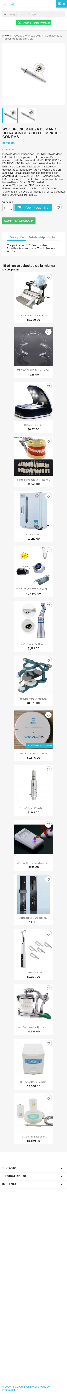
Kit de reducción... (33, 972)
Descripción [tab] (16, 237)
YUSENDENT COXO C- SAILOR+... (33, 589)
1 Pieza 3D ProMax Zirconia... (33, 753)
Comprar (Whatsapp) (19, 220)
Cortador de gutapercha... (33, 917)
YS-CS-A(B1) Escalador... (33, 1136)
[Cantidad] (6, 207)
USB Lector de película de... (33, 1081)
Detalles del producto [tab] (42, 237)
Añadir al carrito (33, 208)
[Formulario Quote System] (33, 1288)
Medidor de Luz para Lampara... (33, 863)
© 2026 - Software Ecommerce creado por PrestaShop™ (26, 1388)
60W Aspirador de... (33, 424)
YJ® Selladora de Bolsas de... (33, 315)
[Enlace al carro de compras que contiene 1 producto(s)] (61, 4)
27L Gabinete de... (33, 534)
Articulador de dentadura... (33, 698)
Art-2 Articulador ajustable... (33, 1027)
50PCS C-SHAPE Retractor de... (34, 370)
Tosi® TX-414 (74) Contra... (33, 644)
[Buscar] (33, 14)
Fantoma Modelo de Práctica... (33, 479)
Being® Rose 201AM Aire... (33, 808)
